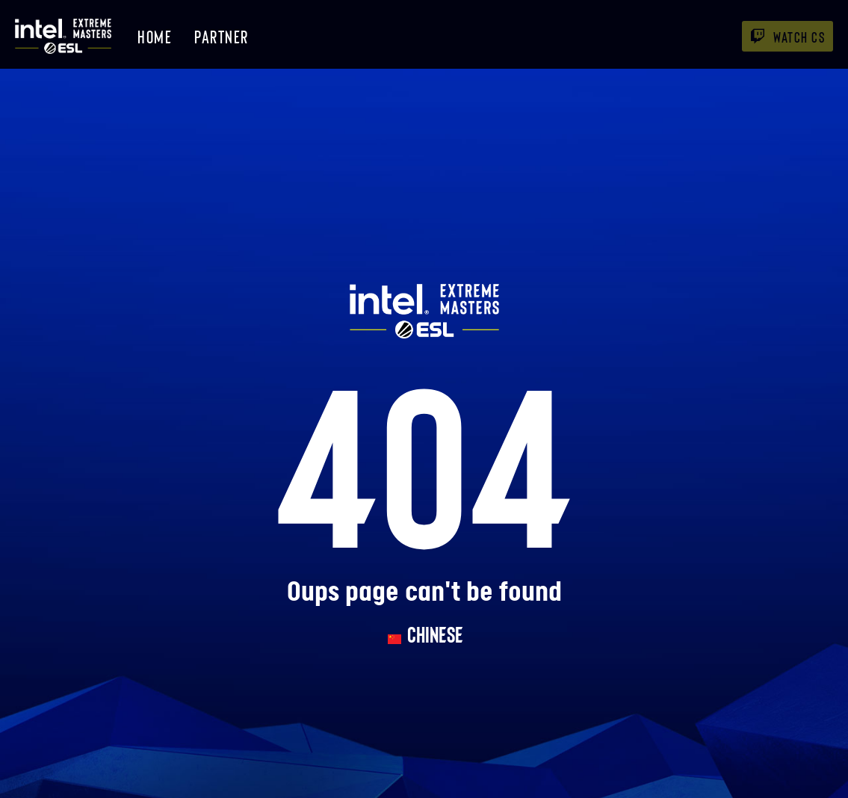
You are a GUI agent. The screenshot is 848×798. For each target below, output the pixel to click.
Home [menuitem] (154, 36)
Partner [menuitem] (221, 36)
